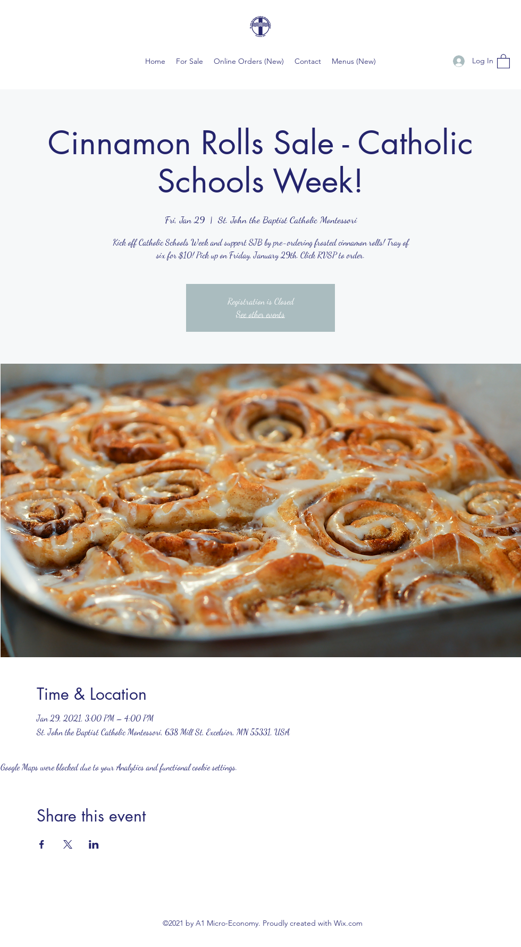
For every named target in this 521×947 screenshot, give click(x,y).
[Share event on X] (68, 844)
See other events (260, 314)
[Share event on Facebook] (42, 844)
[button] (503, 61)
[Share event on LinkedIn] (94, 844)
